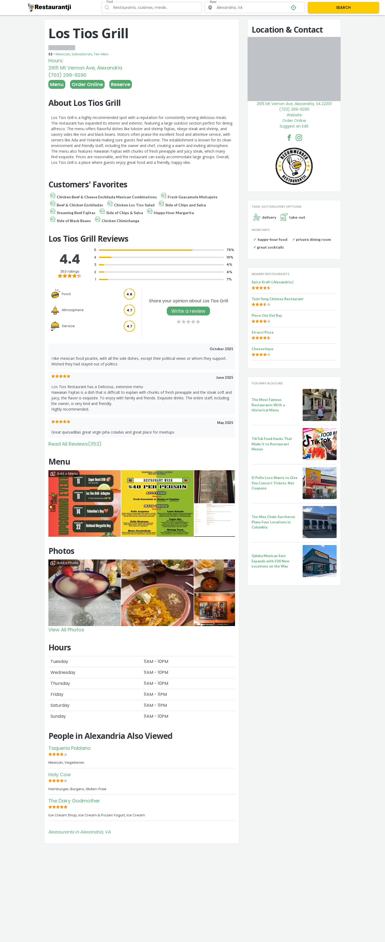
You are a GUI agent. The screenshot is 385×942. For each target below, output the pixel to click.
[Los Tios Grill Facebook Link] (289, 137)
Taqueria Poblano (69, 748)
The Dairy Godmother (74, 800)
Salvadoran (82, 54)
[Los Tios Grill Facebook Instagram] (299, 137)
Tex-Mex (101, 54)
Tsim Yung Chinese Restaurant (277, 299)
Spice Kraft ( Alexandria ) (272, 282)
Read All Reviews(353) (75, 444)
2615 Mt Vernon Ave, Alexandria (85, 67)
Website (294, 115)
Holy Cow (59, 774)
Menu (57, 84)
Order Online (87, 84)
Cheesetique (263, 349)
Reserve (120, 84)
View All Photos (66, 629)
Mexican (63, 54)
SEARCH (343, 7)
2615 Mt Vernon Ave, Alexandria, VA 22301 (294, 103)
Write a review (188, 311)
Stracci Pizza (262, 332)
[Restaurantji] (50, 7)
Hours (55, 60)
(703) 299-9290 (67, 75)
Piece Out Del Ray (267, 315)
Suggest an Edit (294, 126)
